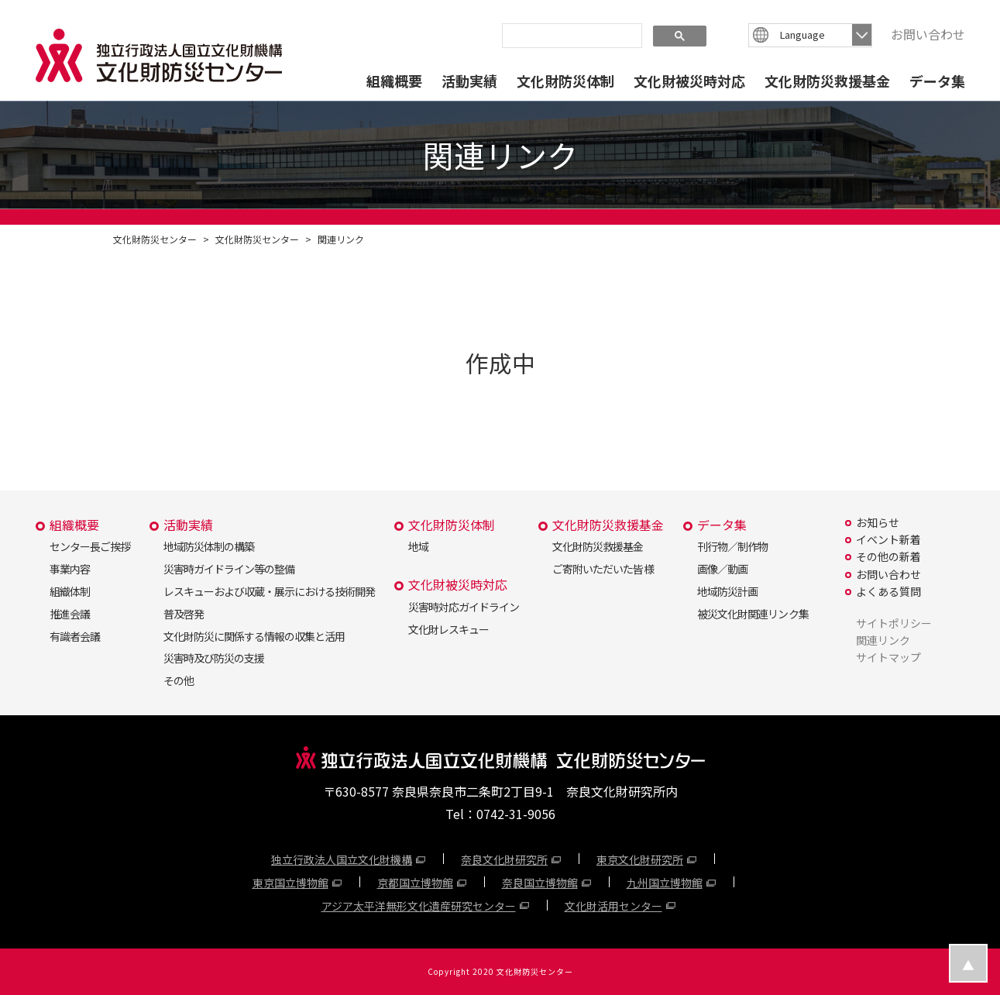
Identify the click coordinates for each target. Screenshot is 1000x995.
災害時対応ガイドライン (463, 607)
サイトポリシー (894, 623)
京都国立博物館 (415, 882)
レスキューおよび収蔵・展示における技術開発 (269, 591)
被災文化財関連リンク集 (752, 613)
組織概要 (394, 81)
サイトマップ (888, 657)
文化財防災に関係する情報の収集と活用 (254, 636)
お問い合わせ (928, 34)
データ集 (937, 81)
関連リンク (341, 239)
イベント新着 (888, 539)
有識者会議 (75, 636)
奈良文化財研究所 (504, 859)
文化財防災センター (155, 239)
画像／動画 (722, 569)
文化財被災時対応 (689, 81)
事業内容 (70, 569)
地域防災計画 (727, 591)
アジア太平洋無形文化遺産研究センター (418, 906)
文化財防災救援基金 (827, 81)
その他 (178, 680)
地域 (418, 546)
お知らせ (877, 522)
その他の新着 (888, 556)
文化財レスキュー (448, 629)
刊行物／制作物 (732, 546)
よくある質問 (888, 591)
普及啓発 (183, 613)
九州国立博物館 (665, 882)
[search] (570, 35)
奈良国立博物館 (540, 882)
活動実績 (469, 81)
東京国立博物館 (290, 882)
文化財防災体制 (565, 81)
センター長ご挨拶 (90, 546)
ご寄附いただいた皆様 (602, 569)
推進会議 (70, 613)
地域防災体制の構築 (208, 546)
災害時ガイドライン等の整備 (228, 569)
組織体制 (70, 591)
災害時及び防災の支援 (213, 658)
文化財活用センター (613, 906)
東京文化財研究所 (639, 859)
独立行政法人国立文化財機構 (341, 859)
